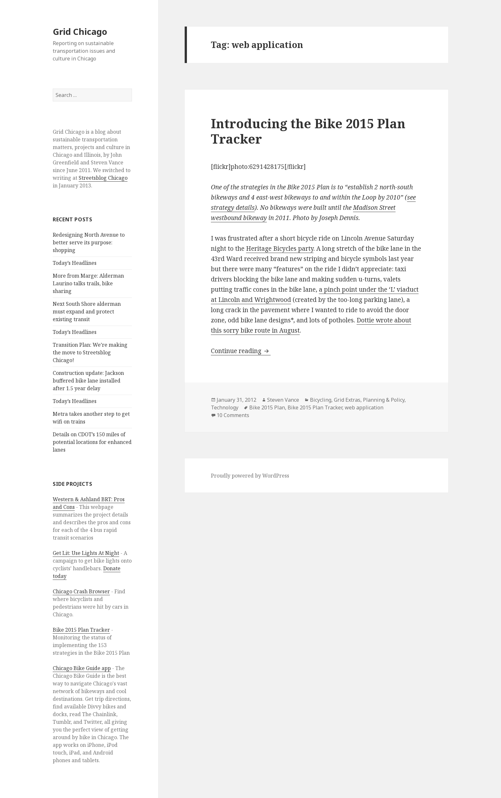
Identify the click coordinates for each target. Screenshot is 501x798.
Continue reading (241, 351)
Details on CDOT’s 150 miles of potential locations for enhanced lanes (92, 442)
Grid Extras (347, 399)
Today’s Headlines (74, 262)
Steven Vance (283, 399)
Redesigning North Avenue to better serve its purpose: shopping (89, 242)
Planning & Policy (384, 399)
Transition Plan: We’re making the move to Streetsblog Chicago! (90, 352)
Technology (224, 407)
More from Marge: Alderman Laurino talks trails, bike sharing (88, 283)
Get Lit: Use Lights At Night (86, 553)
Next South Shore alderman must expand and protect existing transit (87, 311)
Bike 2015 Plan (267, 407)
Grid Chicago (80, 31)
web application (364, 407)
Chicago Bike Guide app (82, 668)
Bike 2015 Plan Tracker (81, 629)
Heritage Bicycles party (279, 248)
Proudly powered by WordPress (250, 475)
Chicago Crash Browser (81, 591)
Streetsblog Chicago (103, 177)
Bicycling (320, 399)
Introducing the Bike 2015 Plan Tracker (308, 131)
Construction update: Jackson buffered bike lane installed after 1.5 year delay (88, 380)
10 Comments (233, 415)
